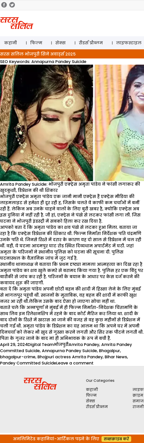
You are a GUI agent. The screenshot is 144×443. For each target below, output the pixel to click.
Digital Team (41, 344)
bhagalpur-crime (17, 357)
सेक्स (60, 43)
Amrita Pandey (84, 344)
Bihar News (116, 357)
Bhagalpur (109, 350)
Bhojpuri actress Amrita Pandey (70, 357)
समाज (138, 401)
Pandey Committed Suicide (28, 363)
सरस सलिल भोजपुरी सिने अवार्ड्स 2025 (38, 54)
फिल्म (36, 43)
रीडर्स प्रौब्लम (91, 43)
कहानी (10, 43)
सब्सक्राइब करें (116, 439)
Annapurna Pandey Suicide (69, 350)
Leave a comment (74, 363)
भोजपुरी (61, 344)
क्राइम (138, 395)
